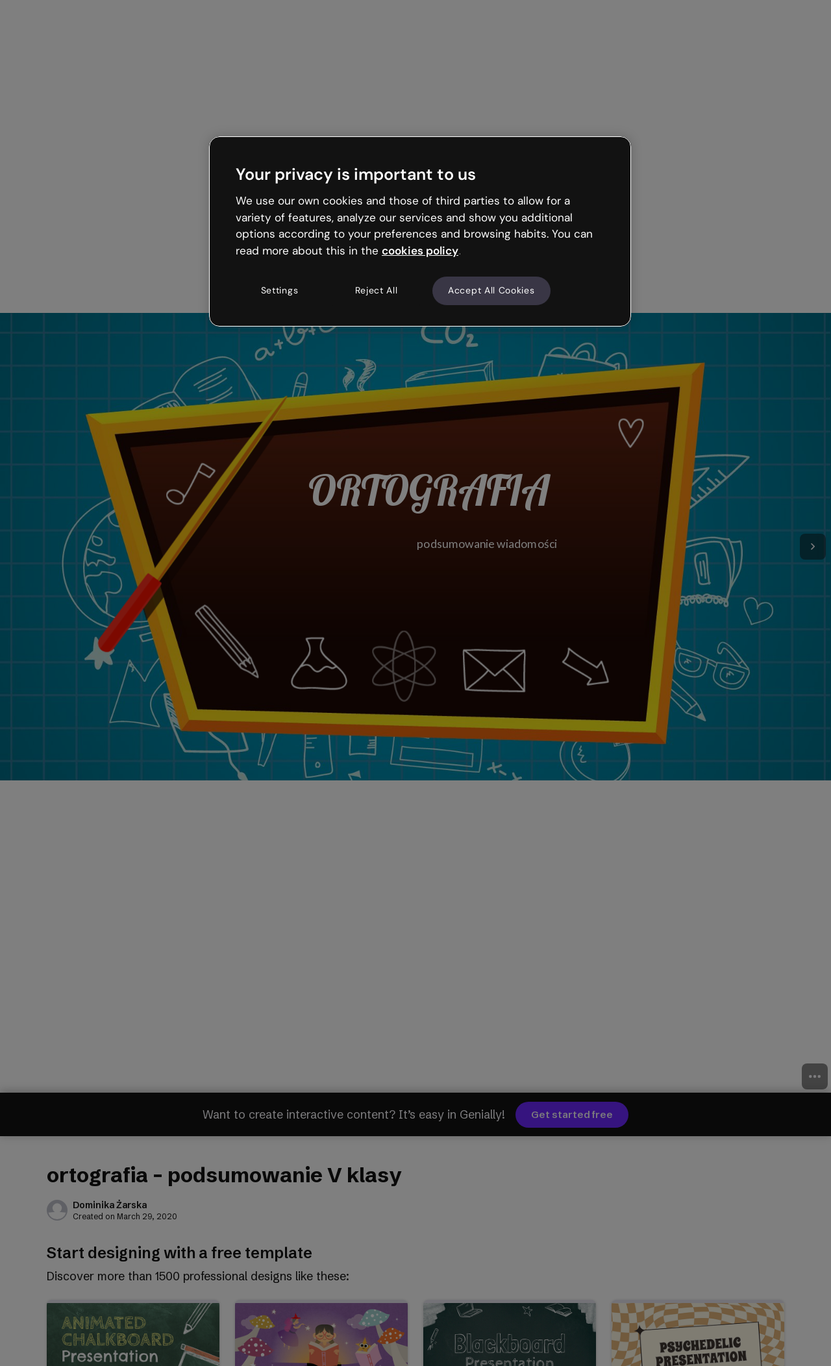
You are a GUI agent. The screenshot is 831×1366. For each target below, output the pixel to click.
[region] (420, 231)
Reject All (376, 290)
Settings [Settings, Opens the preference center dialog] (280, 290)
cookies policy (420, 250)
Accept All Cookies (491, 290)
